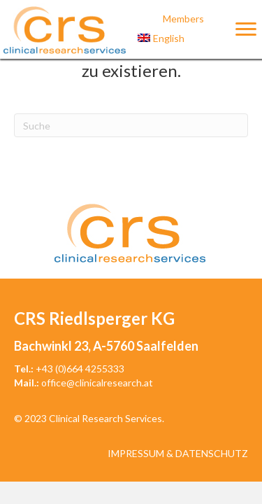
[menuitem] (184, 38)
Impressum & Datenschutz (178, 453)
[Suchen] (131, 125)
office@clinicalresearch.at (97, 382)
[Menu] (246, 29)
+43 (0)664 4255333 (80, 368)
